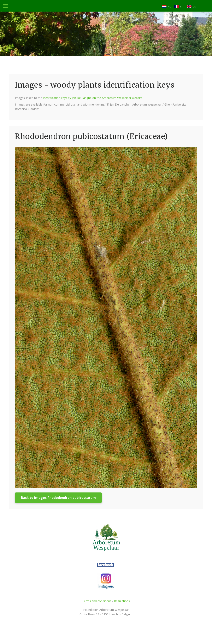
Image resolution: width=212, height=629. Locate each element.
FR (181, 6)
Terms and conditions (96, 601)
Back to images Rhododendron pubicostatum (58, 497)
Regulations (122, 601)
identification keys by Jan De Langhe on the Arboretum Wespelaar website (92, 98)
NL (169, 6)
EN (194, 6)
